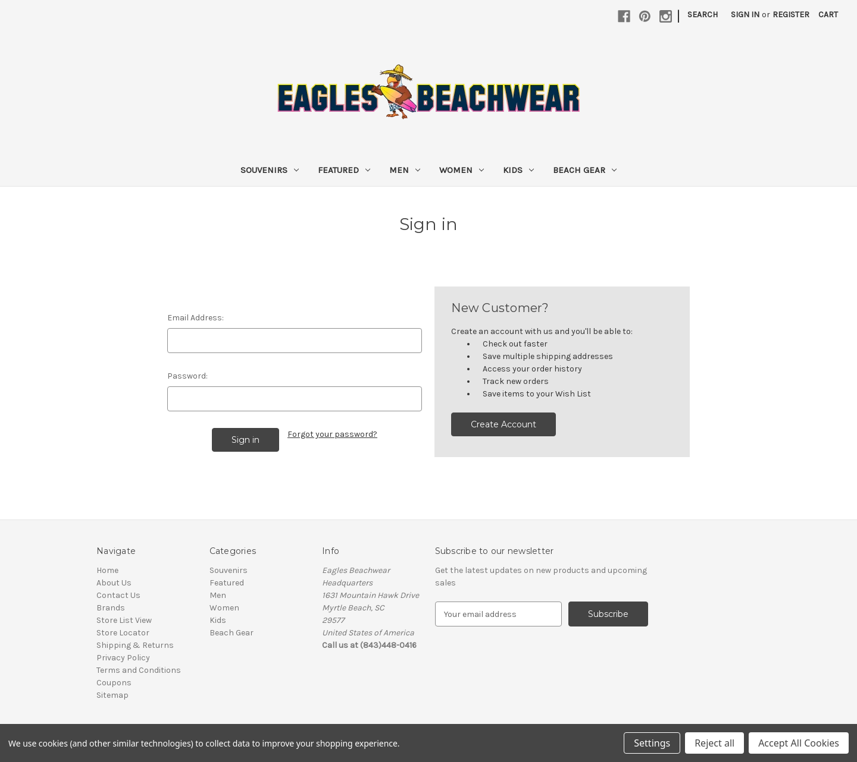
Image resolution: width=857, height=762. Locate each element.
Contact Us (118, 595)
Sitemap (112, 695)
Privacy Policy (123, 658)
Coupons (114, 683)
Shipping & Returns (135, 645)
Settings (652, 743)
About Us (114, 583)
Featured (344, 170)
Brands (110, 608)
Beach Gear (585, 170)
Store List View (124, 620)
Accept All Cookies (798, 743)
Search (702, 15)
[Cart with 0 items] (828, 14)
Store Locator (122, 633)
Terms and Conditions (138, 670)
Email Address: (195, 318)
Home (107, 570)
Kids (518, 170)
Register (790, 15)
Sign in (745, 15)
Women (461, 170)
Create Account (503, 424)
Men (404, 170)
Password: (187, 376)
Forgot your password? (332, 434)
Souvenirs (269, 170)
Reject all (714, 743)
